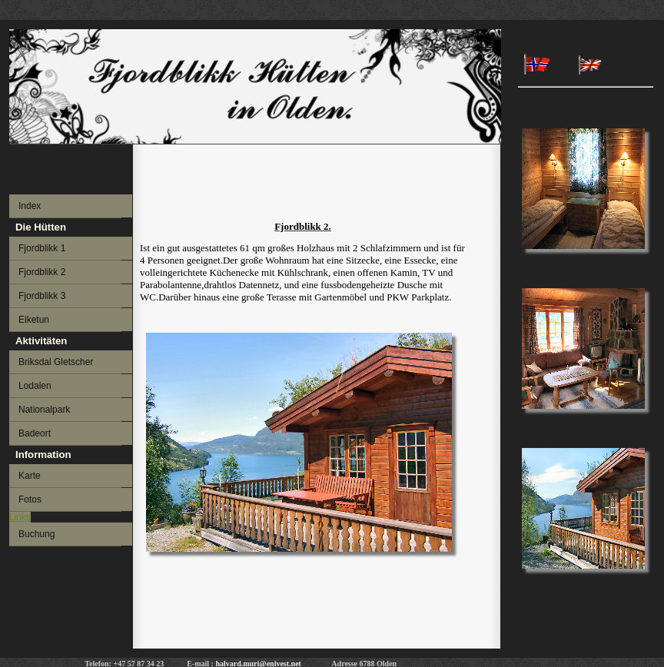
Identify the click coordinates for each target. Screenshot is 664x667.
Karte (29, 475)
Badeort (34, 433)
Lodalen (34, 385)
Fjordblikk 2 (41, 272)
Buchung (36, 534)
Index (29, 206)
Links (20, 517)
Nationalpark (44, 409)
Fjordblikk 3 (41, 295)
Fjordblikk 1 (41, 248)
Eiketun (33, 319)
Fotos (30, 499)
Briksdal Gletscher (55, 362)
